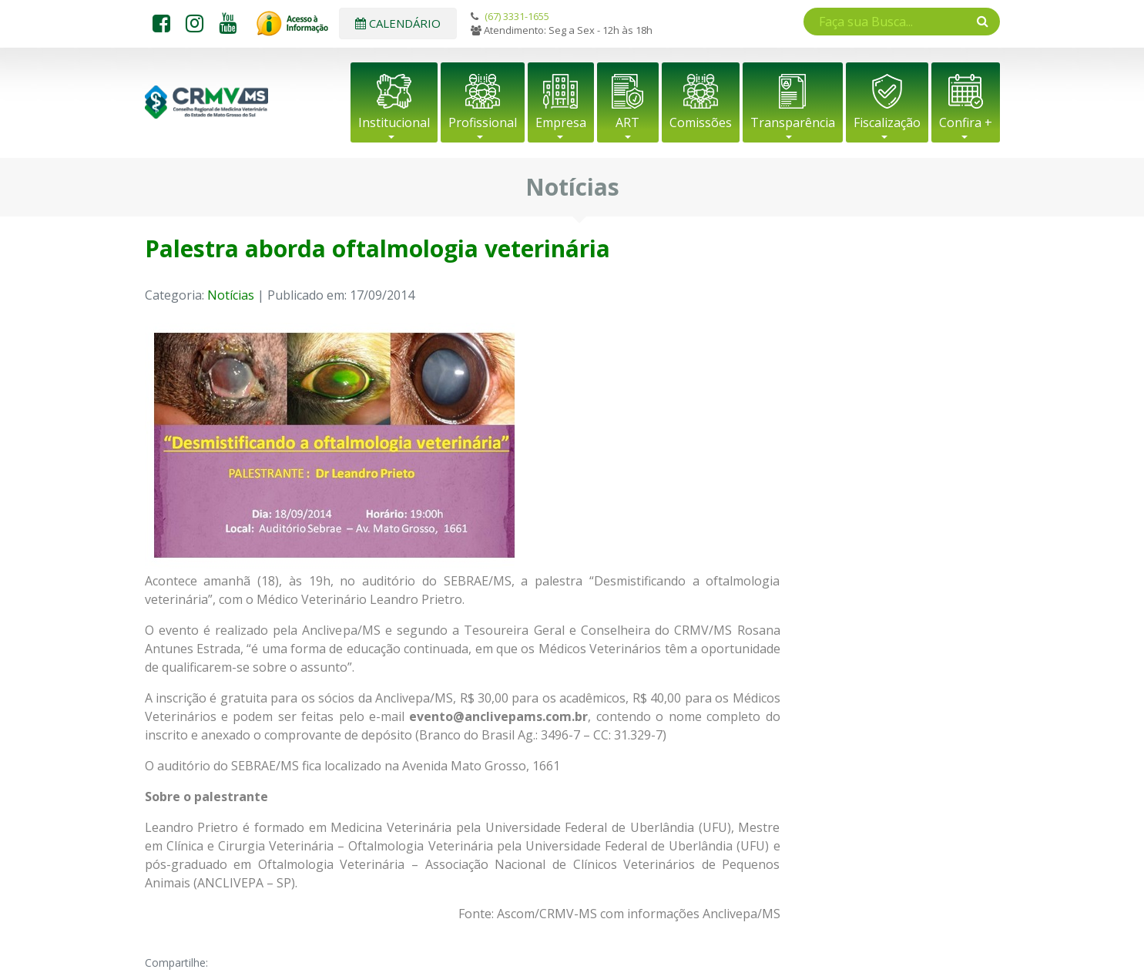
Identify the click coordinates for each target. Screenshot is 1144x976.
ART (627, 122)
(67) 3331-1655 (517, 16)
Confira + (965, 122)
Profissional (482, 122)
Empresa (560, 122)
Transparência (792, 122)
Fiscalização (887, 122)
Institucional (394, 122)
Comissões (700, 122)
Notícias (230, 295)
